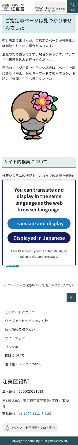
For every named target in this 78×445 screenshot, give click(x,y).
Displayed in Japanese (39, 237)
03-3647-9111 (29, 413)
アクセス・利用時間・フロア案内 (33, 427)
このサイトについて (20, 311)
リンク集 (11, 346)
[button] (50, 7)
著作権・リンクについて (23, 363)
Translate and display (39, 223)
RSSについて (15, 355)
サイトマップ (15, 337)
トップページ (11, 285)
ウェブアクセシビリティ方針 (26, 320)
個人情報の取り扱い (20, 329)
